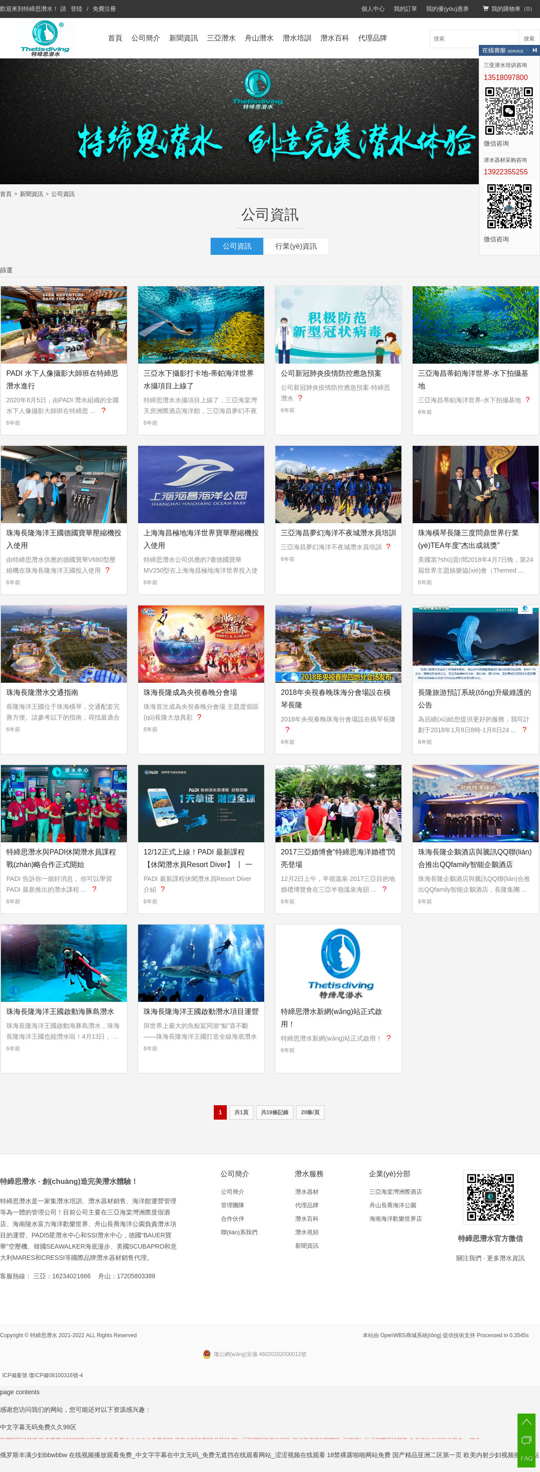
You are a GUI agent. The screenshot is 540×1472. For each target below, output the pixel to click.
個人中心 (373, 8)
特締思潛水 (38, 8)
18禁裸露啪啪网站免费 (359, 1455)
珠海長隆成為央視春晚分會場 (190, 692)
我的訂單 (405, 8)
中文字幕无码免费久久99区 (38, 1427)
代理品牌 (372, 38)
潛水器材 (307, 1191)
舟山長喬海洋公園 (392, 1205)
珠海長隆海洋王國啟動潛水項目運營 (201, 1011)
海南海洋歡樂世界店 (395, 1218)
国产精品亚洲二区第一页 (427, 1455)
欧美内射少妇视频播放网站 (501, 1455)
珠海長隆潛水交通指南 (42, 692)
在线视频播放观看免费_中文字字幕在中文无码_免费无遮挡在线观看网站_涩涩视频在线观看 (197, 1455)
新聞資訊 (183, 38)
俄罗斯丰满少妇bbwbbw (33, 1455)
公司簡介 (145, 38)
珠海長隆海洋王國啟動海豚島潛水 (60, 1011)
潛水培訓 (297, 38)
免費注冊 (104, 8)
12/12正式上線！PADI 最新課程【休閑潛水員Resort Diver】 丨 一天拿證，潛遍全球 (198, 864)
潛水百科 (334, 38)
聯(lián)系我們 (239, 1232)
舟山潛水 (259, 38)
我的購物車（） (509, 8)
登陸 (76, 8)
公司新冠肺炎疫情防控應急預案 (331, 373)
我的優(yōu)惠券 (447, 8)
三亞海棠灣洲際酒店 (395, 1191)
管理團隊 (232, 1205)
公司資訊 (63, 194)
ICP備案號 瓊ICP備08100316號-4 (42, 1375)
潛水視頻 (307, 1232)
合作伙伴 (232, 1218)
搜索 (529, 39)
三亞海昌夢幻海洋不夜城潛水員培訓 (338, 533)
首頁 (115, 38)
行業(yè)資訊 (296, 246)
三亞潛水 (221, 38)
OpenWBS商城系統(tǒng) (410, 1335)
